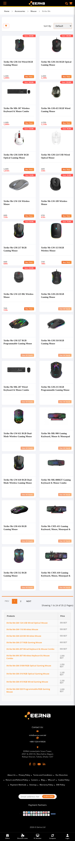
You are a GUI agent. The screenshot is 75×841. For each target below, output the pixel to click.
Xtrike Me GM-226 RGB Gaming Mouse (52, 295)
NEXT (28, 601)
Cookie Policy (63, 780)
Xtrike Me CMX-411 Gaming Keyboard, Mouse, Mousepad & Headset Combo (55, 529)
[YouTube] (39, 764)
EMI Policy (60, 784)
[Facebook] (30, 764)
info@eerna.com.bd (37, 735)
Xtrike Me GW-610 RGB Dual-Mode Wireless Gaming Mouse (18, 481)
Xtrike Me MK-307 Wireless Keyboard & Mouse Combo (17, 110)
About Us (11, 775)
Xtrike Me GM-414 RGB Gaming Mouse (15, 528)
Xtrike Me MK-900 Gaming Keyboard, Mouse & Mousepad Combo (55, 436)
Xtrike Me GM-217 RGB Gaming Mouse (15, 249)
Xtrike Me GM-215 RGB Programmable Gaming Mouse (55, 388)
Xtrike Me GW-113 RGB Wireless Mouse (52, 249)
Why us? (51, 780)
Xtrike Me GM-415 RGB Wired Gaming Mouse (27, 681)
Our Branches (61, 775)
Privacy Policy (24, 775)
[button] (66, 3)
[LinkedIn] (44, 764)
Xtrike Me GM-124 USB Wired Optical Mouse (27, 622)
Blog (43, 780)
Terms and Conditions (42, 775)
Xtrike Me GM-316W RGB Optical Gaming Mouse (16, 156)
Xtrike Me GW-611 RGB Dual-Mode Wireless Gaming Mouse (18, 435)
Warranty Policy (46, 784)
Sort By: (47, 26)
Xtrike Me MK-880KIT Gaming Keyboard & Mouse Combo (56, 481)
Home (6, 11)
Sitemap (33, 784)
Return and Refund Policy (17, 780)
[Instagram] (34, 764)
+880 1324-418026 (37, 741)
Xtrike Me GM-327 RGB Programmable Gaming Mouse (18, 342)
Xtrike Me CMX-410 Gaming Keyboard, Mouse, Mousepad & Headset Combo (55, 575)
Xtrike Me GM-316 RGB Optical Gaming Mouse (27, 673)
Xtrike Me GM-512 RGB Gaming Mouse (15, 574)
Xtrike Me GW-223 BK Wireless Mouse (23, 636)
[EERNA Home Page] (37, 3)
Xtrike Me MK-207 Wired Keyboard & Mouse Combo (16, 388)
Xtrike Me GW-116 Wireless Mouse (22, 629)
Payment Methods (18, 784)
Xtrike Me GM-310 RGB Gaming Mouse (52, 342)
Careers (34, 780)
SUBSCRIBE (48, 796)
